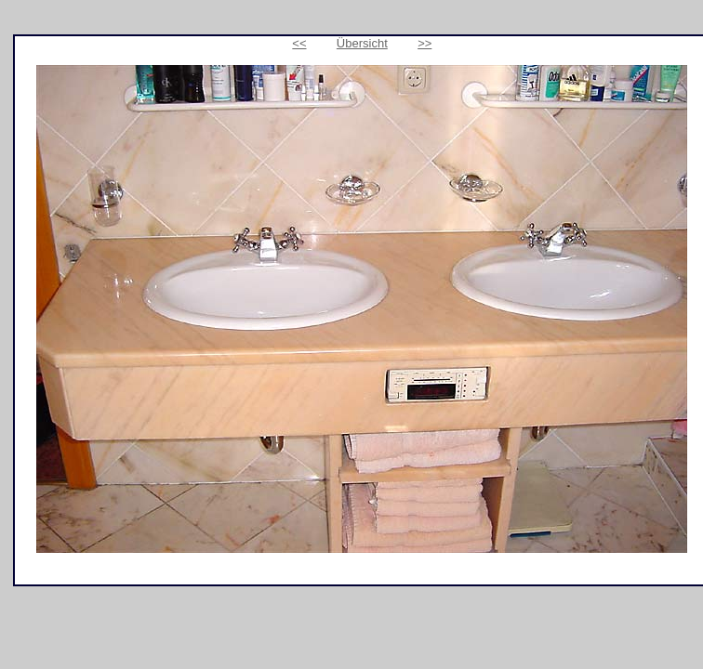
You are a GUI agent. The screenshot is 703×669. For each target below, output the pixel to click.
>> (424, 43)
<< (299, 43)
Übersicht (362, 43)
